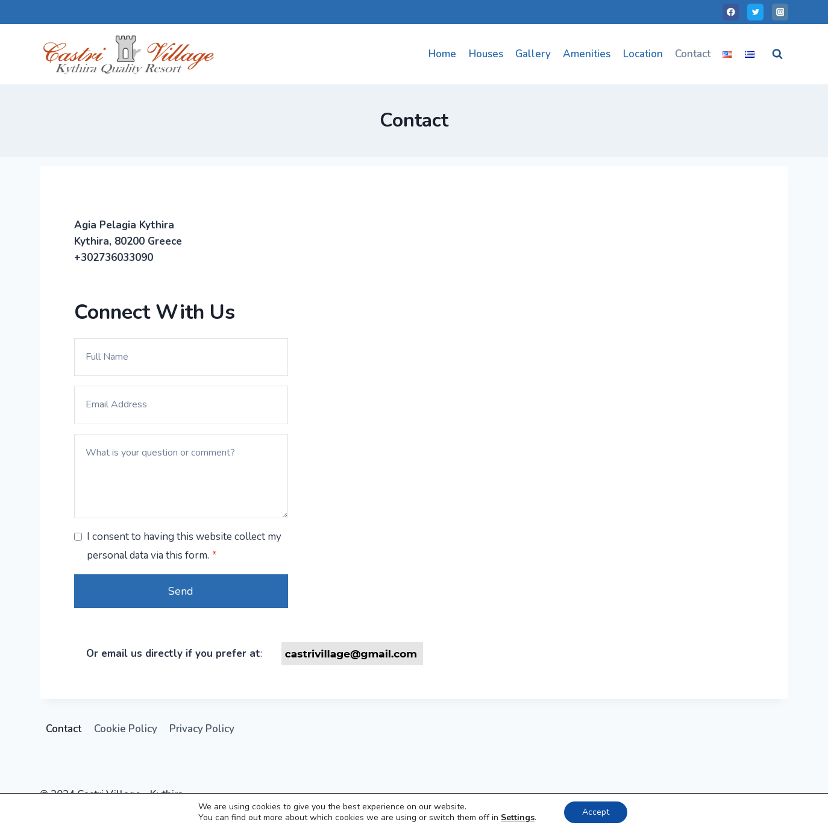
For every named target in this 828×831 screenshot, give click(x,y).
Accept (595, 812)
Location (643, 54)
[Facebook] (731, 12)
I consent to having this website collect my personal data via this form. (184, 546)
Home (442, 54)
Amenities (586, 54)
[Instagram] (780, 12)
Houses (486, 54)
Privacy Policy (201, 729)
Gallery (533, 54)
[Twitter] (755, 12)
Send (180, 591)
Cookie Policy (125, 729)
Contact (692, 54)
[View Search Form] (777, 54)
